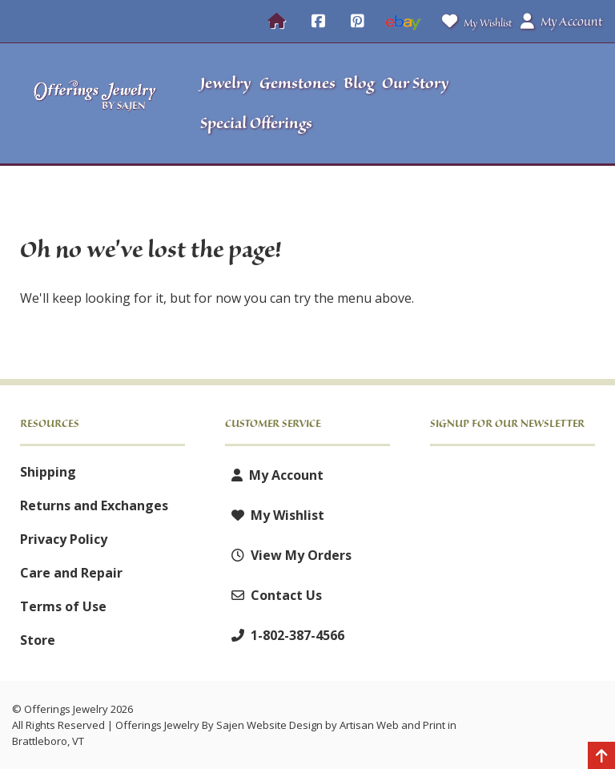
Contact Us (273, 595)
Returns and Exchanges (94, 505)
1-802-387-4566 (284, 635)
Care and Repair (71, 573)
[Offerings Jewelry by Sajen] (95, 103)
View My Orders (288, 555)
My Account (274, 475)
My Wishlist (474, 21)
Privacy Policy (63, 539)
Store (37, 640)
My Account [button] (561, 21)
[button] (535, 103)
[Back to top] (601, 757)
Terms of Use (63, 606)
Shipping (48, 472)
